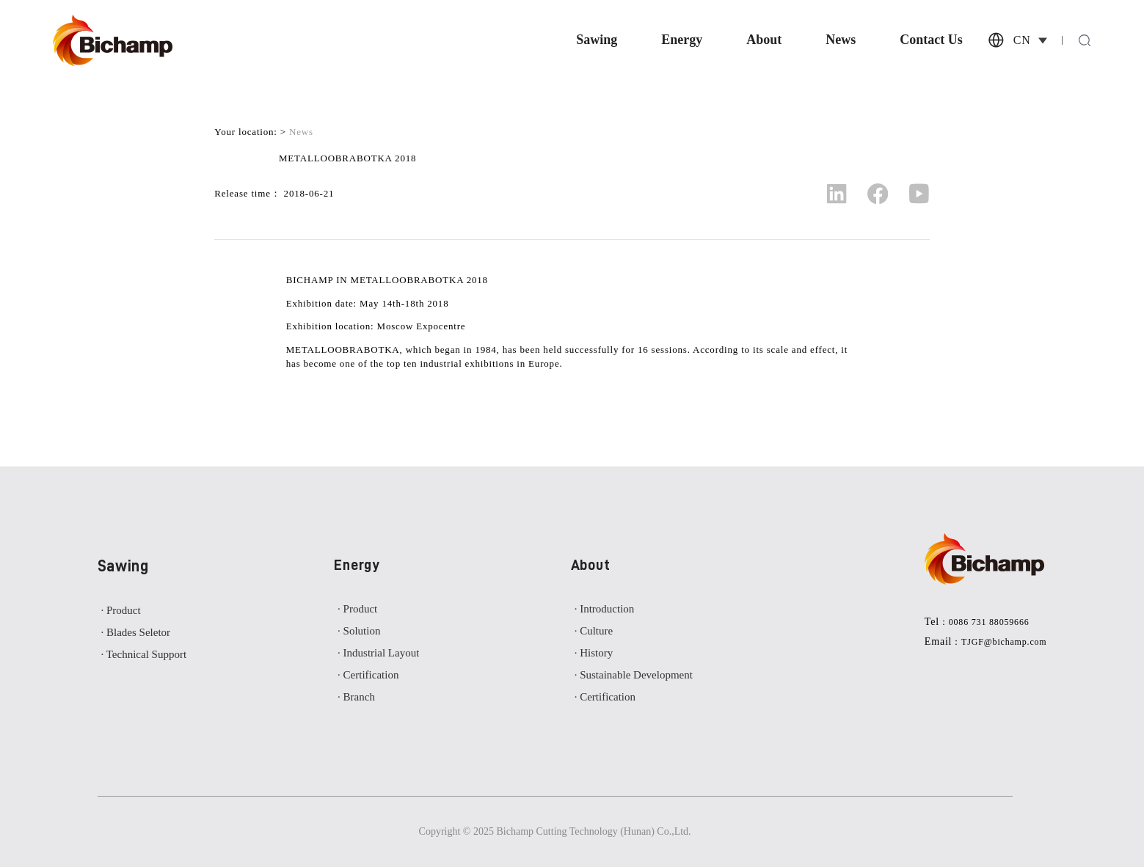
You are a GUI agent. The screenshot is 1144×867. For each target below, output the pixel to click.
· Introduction (605, 609)
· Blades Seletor (136, 632)
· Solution (359, 631)
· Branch (356, 697)
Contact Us (931, 40)
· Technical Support (144, 654)
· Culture (594, 631)
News (841, 40)
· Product (121, 610)
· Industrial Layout (378, 653)
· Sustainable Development (634, 675)
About (764, 40)
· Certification (368, 675)
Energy (681, 40)
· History (594, 653)
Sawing (596, 40)
